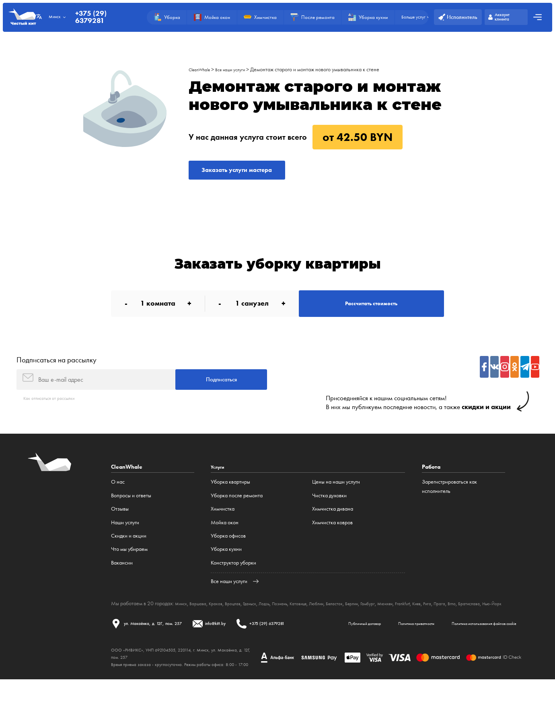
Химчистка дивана (332, 528)
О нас (118, 501)
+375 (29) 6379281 (99, 17)
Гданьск (264, 622)
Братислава (124, 628)
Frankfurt (450, 622)
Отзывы (120, 528)
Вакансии (122, 581)
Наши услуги (125, 541)
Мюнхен (429, 622)
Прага (495, 622)
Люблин (346, 622)
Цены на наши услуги (336, 501)
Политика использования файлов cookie (288, 666)
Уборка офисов (228, 554)
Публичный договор (139, 666)
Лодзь (282, 622)
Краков (223, 622)
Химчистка (222, 528)
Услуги (219, 485)
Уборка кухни (226, 568)
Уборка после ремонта (237, 514)
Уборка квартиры (230, 501)
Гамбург (408, 622)
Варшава (203, 622)
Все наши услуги (240, 69)
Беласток (368, 622)
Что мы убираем (129, 568)
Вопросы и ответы (131, 514)
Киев (468, 622)
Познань (301, 622)
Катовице (324, 622)
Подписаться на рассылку (56, 372)
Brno (509, 622)
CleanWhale (202, 69)
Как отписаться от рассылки (54, 416)
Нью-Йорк (151, 628)
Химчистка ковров (332, 541)
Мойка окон (224, 541)
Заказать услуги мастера (249, 172)
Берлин (389, 622)
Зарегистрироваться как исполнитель (449, 505)
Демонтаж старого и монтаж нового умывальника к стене (328, 69)
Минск (182, 622)
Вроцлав (243, 622)
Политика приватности (204, 666)
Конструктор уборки (233, 581)
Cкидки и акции (128, 554)
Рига (481, 622)
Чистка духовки (329, 514)
